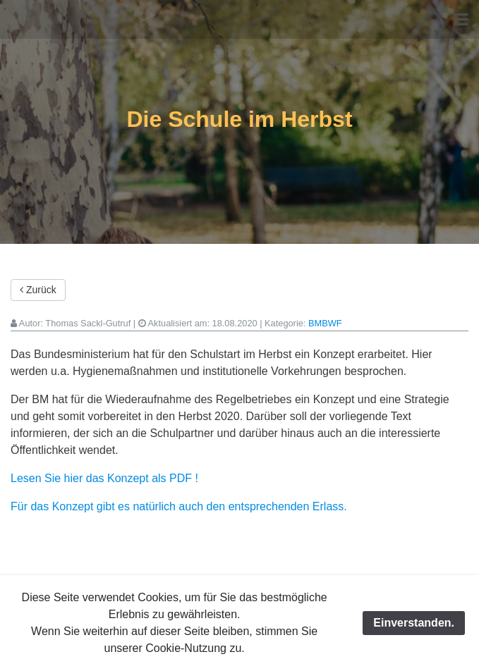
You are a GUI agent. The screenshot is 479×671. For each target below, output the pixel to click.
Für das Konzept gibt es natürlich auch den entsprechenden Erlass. (179, 506)
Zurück (38, 289)
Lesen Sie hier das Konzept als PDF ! (104, 478)
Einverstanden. (413, 623)
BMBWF (325, 323)
